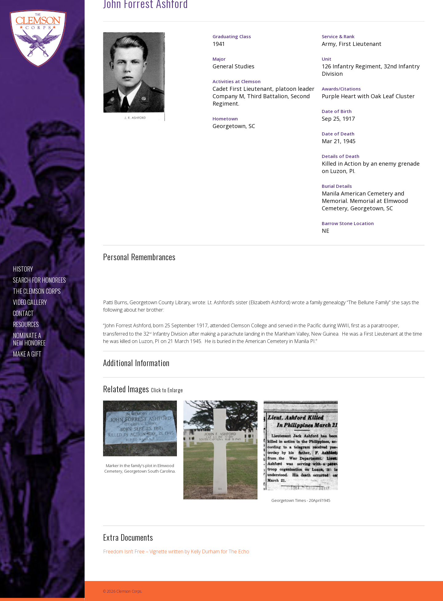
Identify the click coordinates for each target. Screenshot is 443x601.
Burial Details (337, 186)
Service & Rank (338, 36)
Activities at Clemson (237, 81)
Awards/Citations (341, 89)
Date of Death (338, 134)
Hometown (225, 118)
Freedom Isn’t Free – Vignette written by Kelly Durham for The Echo (176, 551)
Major (219, 59)
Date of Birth (337, 111)
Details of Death (340, 156)
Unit (326, 59)
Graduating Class (232, 36)
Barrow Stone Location (348, 223)
